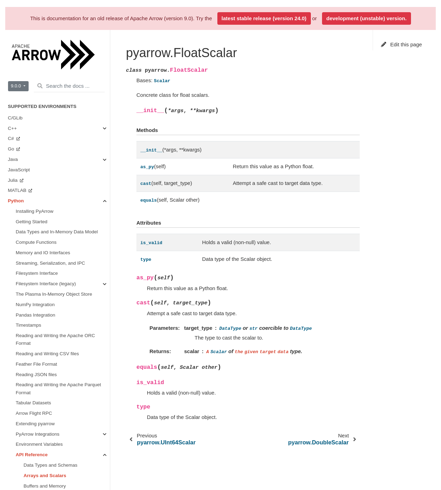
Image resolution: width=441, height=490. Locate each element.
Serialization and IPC (46, 147)
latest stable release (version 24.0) (264, 18)
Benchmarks (29, 240)
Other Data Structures (31, 439)
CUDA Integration (42, 209)
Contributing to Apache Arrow (38, 475)
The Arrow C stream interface (38, 428)
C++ (13, 308)
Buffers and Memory (45, 106)
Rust (13, 272)
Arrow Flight (36, 158)
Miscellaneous (39, 220)
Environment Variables (39, 64)
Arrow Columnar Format (33, 376)
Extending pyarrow (35, 44)
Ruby (14, 261)
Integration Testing (27, 407)
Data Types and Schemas (50, 85)
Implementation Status (31, 282)
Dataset (32, 189)
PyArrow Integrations (37, 54)
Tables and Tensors (44, 137)
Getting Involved (33, 230)
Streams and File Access (50, 127)
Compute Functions (44, 116)
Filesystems (36, 178)
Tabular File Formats (45, 168)
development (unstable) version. (366, 18)
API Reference (32, 75)
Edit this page (401, 44)
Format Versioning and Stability (40, 366)
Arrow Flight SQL (26, 397)
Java (13, 319)
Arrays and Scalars (45, 96)
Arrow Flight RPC (34, 33)
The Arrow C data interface (36, 418)
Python (16, 329)
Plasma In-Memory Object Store (57, 199)
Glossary (17, 449)
